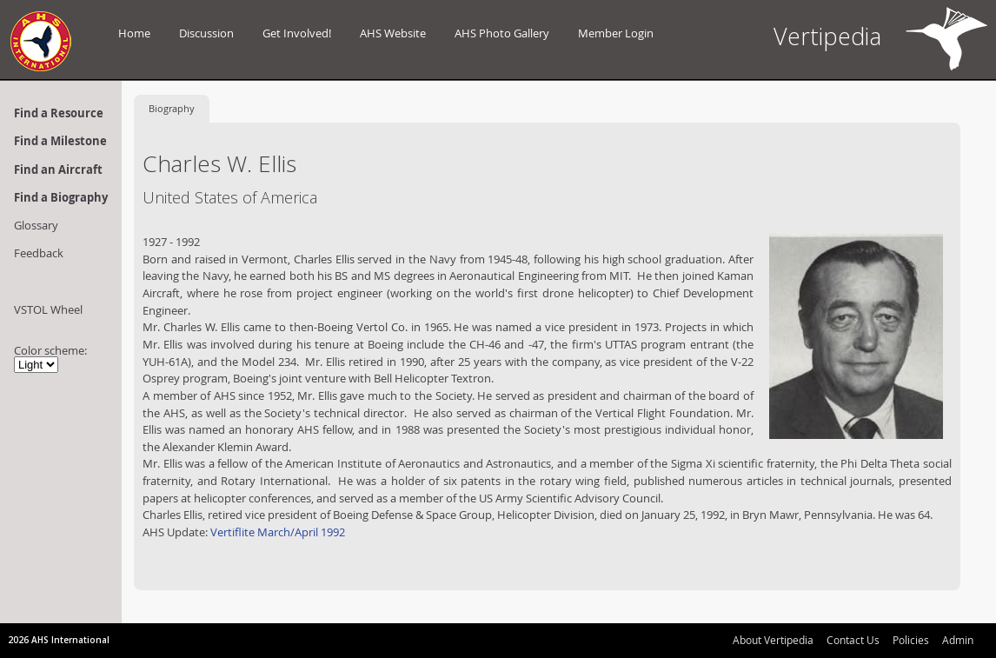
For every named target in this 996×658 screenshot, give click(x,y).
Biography (172, 108)
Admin (957, 640)
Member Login (616, 33)
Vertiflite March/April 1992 (276, 532)
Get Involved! (296, 33)
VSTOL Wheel (48, 309)
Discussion (206, 33)
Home (134, 33)
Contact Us (853, 640)
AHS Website (393, 33)
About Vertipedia (773, 640)
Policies (911, 640)
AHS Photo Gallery (502, 33)
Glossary (36, 225)
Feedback (38, 253)
